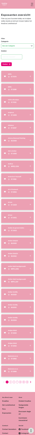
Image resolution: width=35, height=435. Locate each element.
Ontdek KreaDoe (25, 401)
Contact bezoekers (9, 429)
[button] (17, 76)
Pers (4, 409)
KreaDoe (5, 401)
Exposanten (6, 413)
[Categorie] (17, 45)
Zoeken (4, 51)
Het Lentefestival (8, 405)
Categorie (4, 41)
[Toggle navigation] (32, 4)
